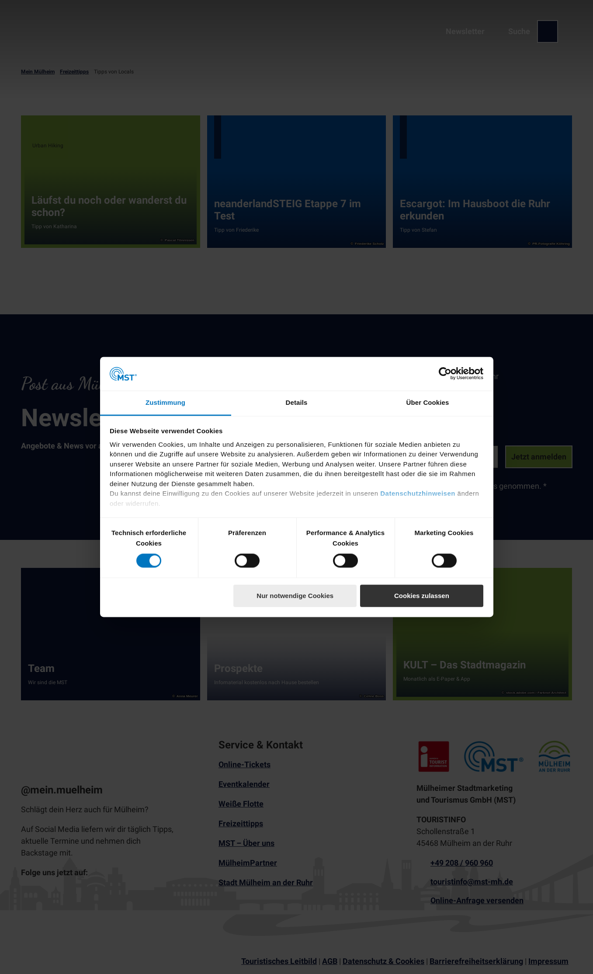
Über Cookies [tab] (427, 402)
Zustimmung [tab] (165, 402)
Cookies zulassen (421, 595)
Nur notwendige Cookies (295, 595)
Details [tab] (297, 402)
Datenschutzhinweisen (417, 493)
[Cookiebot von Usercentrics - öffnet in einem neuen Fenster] (445, 373)
